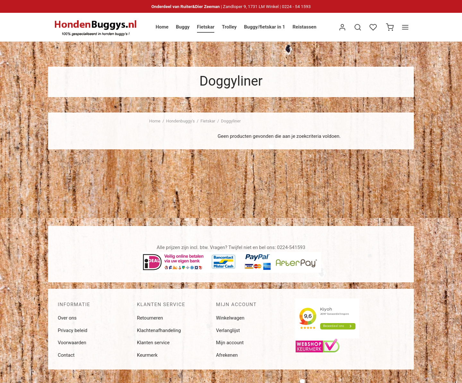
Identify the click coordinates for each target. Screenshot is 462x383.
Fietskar (206, 27)
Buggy (183, 27)
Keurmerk (147, 355)
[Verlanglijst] (373, 27)
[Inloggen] (342, 27)
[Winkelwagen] (390, 27)
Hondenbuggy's (180, 121)
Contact (66, 355)
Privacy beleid (72, 330)
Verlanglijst (228, 330)
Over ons (67, 318)
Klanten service (153, 343)
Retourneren (150, 318)
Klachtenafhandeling (159, 330)
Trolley (229, 27)
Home (162, 27)
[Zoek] (358, 27)
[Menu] (405, 27)
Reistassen (304, 27)
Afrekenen (227, 355)
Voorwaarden (72, 343)
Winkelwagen (230, 318)
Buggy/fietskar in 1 (264, 27)
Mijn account (230, 343)
